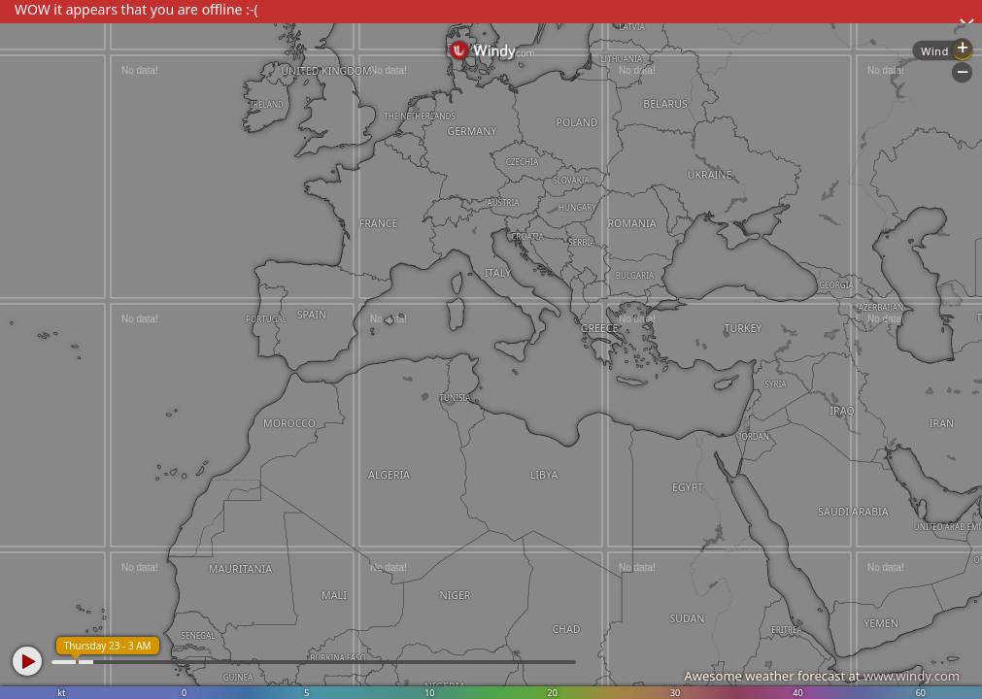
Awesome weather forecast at (822, 675)
